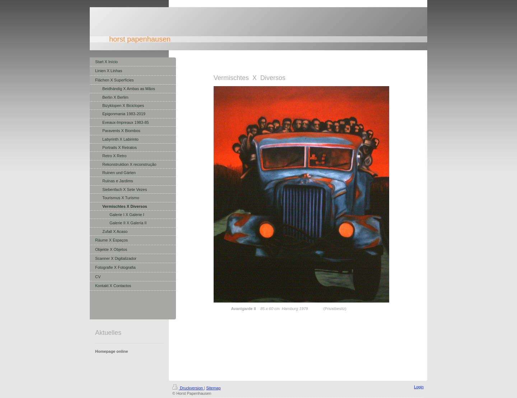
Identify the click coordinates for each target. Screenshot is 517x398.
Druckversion (188, 388)
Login (419, 387)
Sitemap (213, 388)
